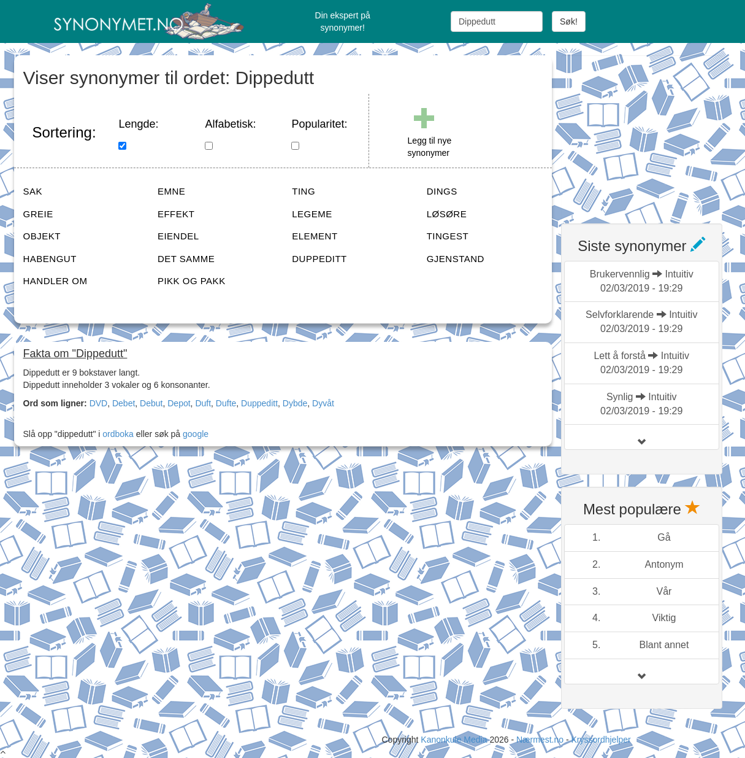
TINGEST (448, 236)
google (195, 434)
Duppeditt (259, 403)
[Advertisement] (653, 132)
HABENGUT (50, 258)
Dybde (295, 403)
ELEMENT (314, 236)
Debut (151, 403)
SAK (33, 191)
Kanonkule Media (455, 739)
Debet (123, 403)
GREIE (38, 214)
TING (303, 191)
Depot (178, 403)
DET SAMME (186, 258)
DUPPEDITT (319, 258)
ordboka (116, 434)
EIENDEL (178, 236)
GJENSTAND (455, 258)
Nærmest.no (540, 739)
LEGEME (312, 214)
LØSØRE (447, 214)
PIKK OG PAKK (192, 281)
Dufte (226, 403)
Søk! (569, 21)
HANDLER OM (55, 281)
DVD (99, 403)
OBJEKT (42, 236)
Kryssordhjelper (600, 739)
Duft (203, 403)
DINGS (442, 191)
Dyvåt (323, 403)
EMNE (171, 191)
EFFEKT (176, 214)
